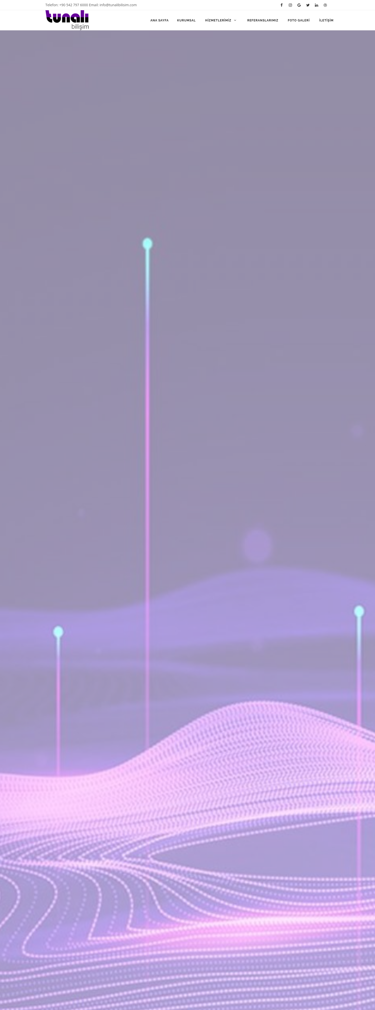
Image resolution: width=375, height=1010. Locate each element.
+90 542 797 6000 (73, 4)
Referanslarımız (263, 20)
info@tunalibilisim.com (118, 4)
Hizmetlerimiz (221, 20)
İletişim (326, 20)
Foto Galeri (299, 20)
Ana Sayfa (159, 20)
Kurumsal (187, 20)
